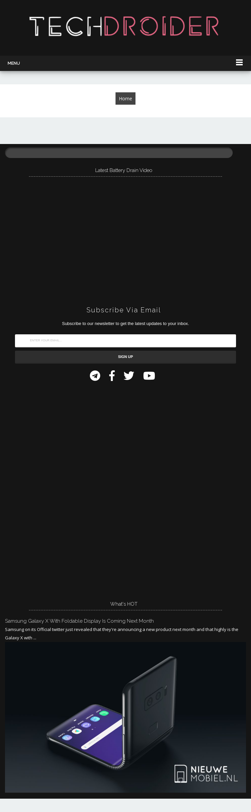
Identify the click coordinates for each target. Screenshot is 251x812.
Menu (14, 63)
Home (125, 98)
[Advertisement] (55, 489)
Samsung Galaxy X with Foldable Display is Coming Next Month (79, 621)
